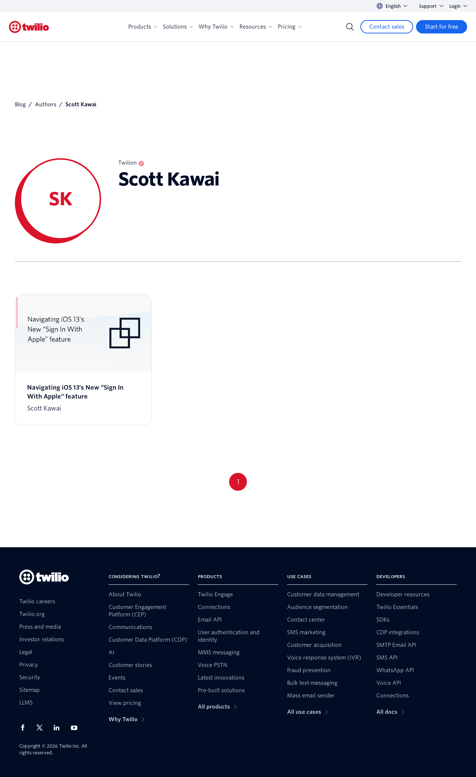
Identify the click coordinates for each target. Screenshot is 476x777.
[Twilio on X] (42, 728)
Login (458, 6)
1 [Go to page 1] (238, 482)
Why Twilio (216, 27)
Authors (45, 104)
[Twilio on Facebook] (24, 727)
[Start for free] (441, 26)
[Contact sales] (386, 26)
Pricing (289, 27)
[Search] (349, 26)
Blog (20, 104)
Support (431, 6)
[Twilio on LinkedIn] (59, 728)
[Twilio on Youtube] (76, 727)
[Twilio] (29, 27)
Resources (255, 27)
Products (142, 27)
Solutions (178, 27)
